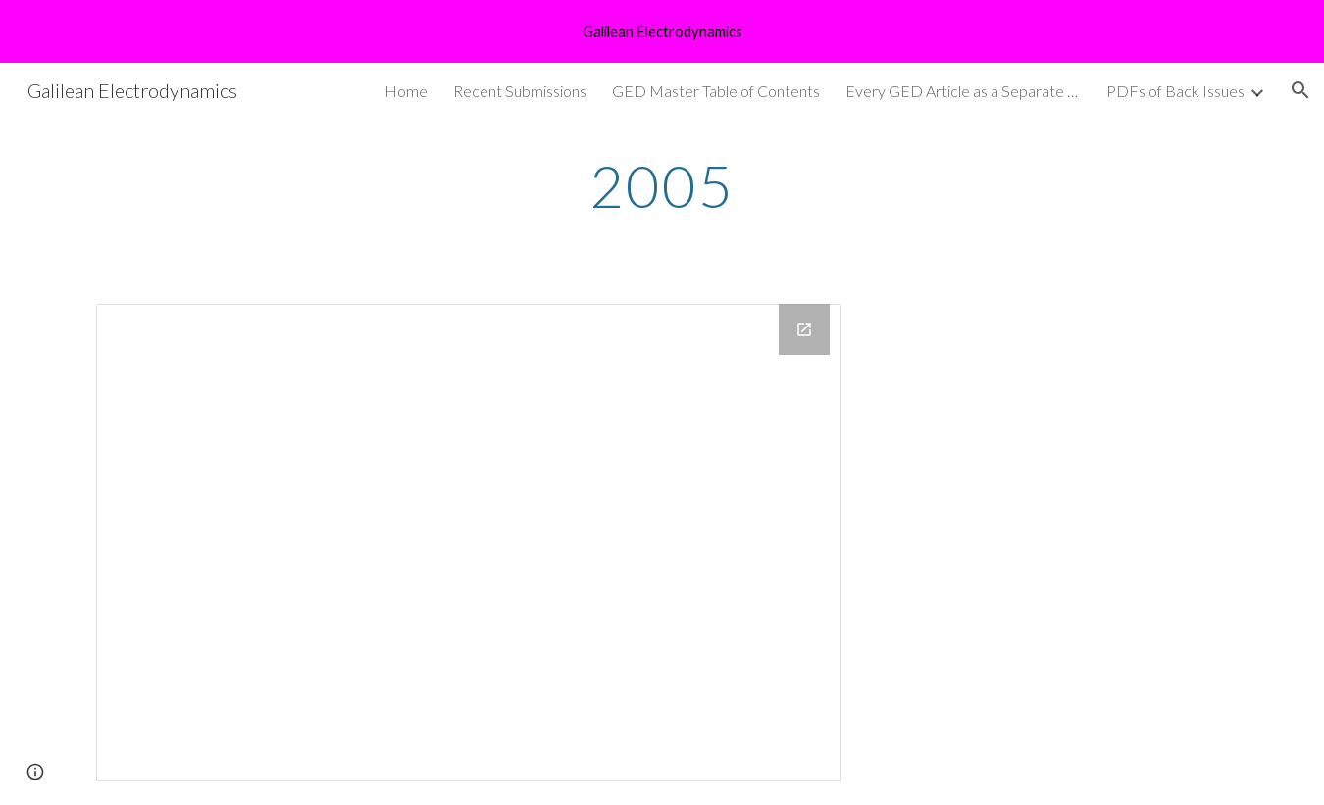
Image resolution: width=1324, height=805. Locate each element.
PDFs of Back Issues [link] (1175, 90)
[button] (1300, 90)
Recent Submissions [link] (519, 90)
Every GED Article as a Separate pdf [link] (963, 90)
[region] (662, 31)
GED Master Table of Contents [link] (716, 90)
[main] (662, 185)
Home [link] (406, 90)
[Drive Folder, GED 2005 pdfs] (468, 542)
